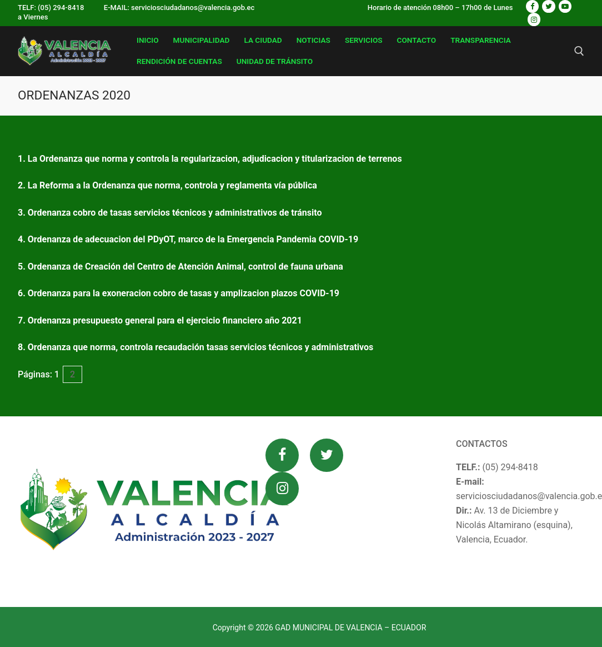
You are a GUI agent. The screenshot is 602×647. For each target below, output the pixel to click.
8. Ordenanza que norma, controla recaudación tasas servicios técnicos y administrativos (195, 347)
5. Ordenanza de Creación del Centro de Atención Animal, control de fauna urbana (180, 266)
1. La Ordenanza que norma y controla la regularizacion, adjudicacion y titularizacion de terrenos (210, 158)
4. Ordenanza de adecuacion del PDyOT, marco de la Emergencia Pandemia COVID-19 (188, 239)
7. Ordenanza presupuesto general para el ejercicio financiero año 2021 (160, 320)
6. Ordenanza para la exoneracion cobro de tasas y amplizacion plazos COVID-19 (178, 293)
